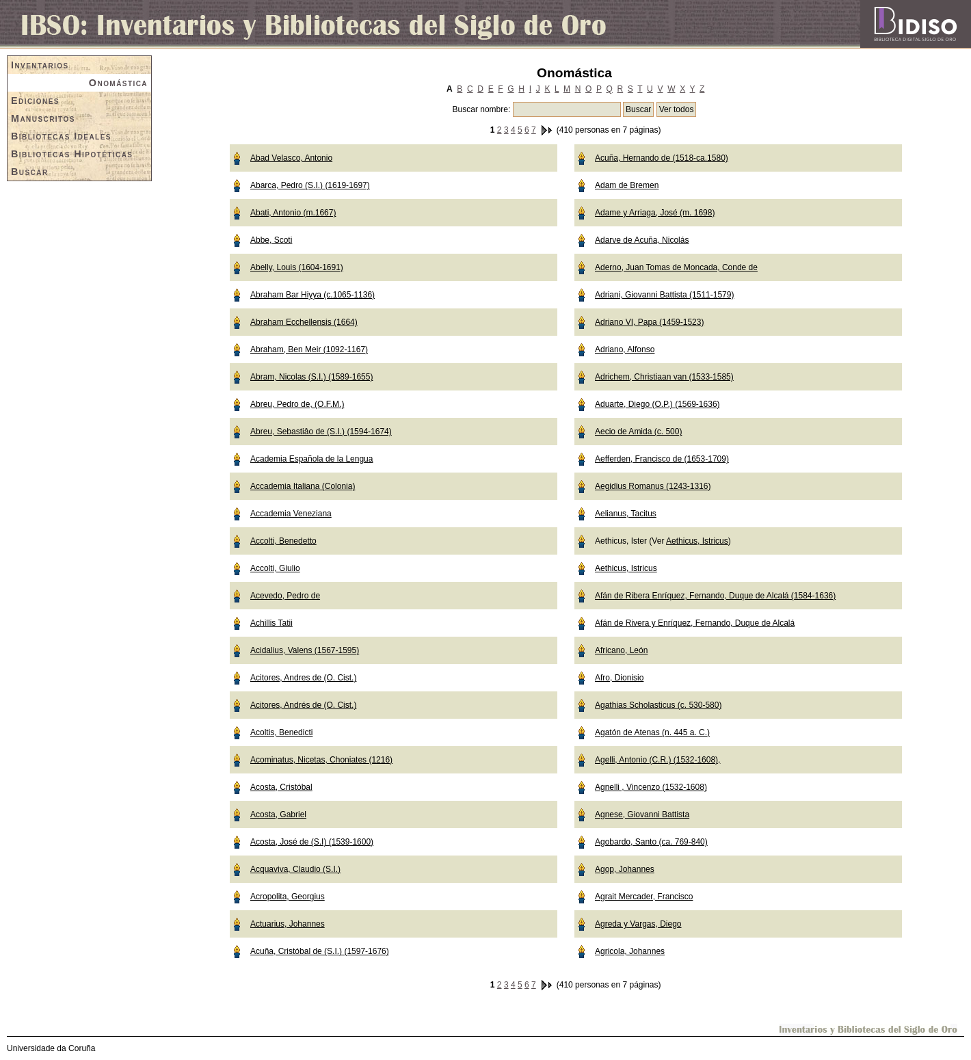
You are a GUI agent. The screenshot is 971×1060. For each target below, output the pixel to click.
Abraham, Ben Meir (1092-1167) (309, 349)
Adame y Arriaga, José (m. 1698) (655, 212)
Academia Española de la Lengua (311, 459)
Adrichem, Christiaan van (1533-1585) (664, 377)
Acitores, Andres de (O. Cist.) (303, 678)
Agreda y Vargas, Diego (638, 924)
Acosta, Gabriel (278, 814)
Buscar (30, 171)
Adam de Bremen (627, 185)
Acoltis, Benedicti (281, 732)
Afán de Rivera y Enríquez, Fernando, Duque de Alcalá (695, 623)
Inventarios (40, 64)
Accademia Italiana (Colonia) (302, 486)
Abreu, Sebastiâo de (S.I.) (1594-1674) (321, 431)
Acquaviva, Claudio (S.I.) (295, 869)
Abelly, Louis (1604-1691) (296, 267)
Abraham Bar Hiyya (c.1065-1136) (312, 295)
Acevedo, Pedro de (285, 595)
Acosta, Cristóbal (281, 787)
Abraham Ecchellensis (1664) (304, 322)
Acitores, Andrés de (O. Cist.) (303, 705)
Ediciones (35, 100)
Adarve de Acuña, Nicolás (642, 240)
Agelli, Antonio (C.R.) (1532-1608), (657, 760)
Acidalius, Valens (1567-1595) (304, 650)
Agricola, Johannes (630, 951)
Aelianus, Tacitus (625, 513)
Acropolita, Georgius (287, 896)
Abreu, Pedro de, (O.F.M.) (297, 404)
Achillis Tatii (271, 623)
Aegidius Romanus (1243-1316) (652, 486)
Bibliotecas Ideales (61, 136)
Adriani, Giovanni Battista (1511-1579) (664, 295)
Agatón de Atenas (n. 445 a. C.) (652, 732)
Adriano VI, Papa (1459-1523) (649, 322)
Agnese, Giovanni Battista (642, 814)
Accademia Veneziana (291, 513)
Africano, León (621, 650)
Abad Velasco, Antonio (291, 158)
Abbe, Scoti (271, 240)
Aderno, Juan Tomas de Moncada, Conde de (676, 267)
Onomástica (118, 82)
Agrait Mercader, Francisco (644, 896)
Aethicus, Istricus (697, 541)
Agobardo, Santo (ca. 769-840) (651, 842)
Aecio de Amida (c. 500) (638, 431)
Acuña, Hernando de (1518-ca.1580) (661, 158)
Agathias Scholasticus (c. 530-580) (658, 705)
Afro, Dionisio (619, 678)
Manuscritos (43, 118)
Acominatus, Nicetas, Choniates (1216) (321, 760)
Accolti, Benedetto (283, 541)
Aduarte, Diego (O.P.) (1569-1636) (657, 404)
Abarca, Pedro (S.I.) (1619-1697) (310, 185)
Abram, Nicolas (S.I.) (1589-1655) (311, 377)
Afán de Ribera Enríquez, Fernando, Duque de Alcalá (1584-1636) (715, 595)
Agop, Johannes (624, 869)
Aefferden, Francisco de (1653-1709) (662, 459)
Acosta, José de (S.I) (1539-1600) (311, 842)
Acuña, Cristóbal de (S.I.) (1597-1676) (319, 951)
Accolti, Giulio (275, 568)
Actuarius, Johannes (287, 924)
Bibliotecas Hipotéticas (72, 153)
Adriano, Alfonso (624, 349)
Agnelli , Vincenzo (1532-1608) (651, 787)
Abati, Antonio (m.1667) (293, 212)
